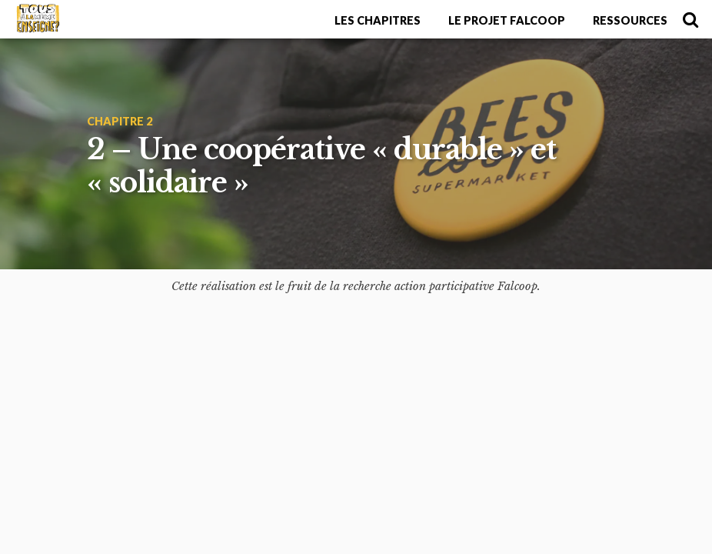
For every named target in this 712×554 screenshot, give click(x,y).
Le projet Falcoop (506, 20)
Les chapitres (377, 20)
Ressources (630, 20)
